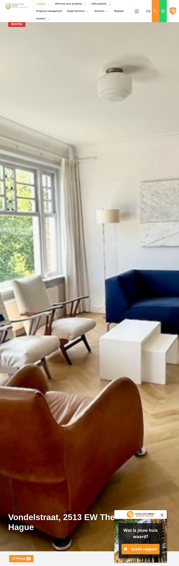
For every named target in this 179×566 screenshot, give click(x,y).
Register (119, 11)
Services (101, 11)
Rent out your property (70, 3)
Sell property (101, 3)
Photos (21, 558)
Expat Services (78, 11)
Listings (43, 3)
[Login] (137, 11)
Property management (49, 11)
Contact (43, 18)
